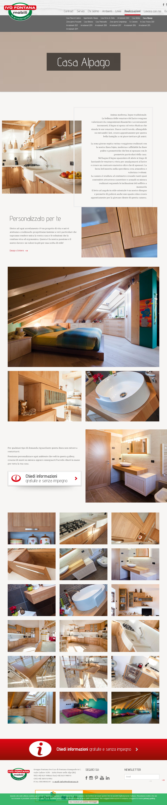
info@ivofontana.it (69, 782)
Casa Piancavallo (101, 22)
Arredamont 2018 (101, 25)
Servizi (81, 11)
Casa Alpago (147, 18)
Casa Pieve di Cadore (73, 18)
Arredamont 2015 (144, 25)
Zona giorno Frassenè (73, 22)
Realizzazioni (133, 11)
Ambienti (107, 11)
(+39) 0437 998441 (45, 776)
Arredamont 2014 (72, 29)
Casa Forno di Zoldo (108, 18)
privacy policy (149, 798)
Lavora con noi (152, 11)
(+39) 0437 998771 (63, 776)
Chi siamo (93, 11)
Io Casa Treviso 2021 (147, 22)
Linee (118, 11)
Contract (68, 11)
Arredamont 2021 (72, 25)
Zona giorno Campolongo (118, 22)
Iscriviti (156, 780)
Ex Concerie (133, 22)
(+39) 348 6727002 (44, 779)
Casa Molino (136, 18)
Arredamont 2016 (130, 25)
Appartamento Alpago (91, 18)
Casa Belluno (88, 22)
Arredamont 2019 (86, 25)
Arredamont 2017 (115, 25)
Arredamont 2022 (123, 18)
